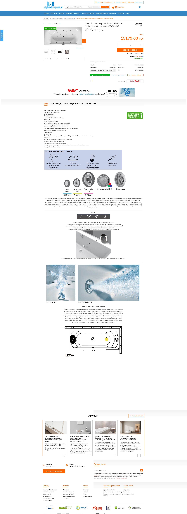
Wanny (46, 13)
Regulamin (96, 475)
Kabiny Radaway (102, 13)
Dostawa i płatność (135, 75)
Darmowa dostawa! (48, 498)
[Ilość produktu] (130, 45)
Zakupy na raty (47, 494)
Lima (60, 23)
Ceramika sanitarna (87, 13)
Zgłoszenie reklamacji (109, 490)
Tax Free (65, 498)
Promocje (121, 13)
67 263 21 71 (50, 466)
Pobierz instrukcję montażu (99, 75)
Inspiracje (86, 490)
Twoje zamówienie (129, 494)
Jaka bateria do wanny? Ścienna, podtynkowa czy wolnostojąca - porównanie (105, 438)
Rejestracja (127, 492)
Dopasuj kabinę (47, 500)
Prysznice (54, 13)
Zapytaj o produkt (118, 75)
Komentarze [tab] (91, 104)
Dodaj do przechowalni (135, 53)
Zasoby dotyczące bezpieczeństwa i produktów (57, 58)
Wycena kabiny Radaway (50, 490)
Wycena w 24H (47, 496)
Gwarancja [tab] (56, 104)
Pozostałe (112, 13)
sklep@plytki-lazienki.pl (77, 466)
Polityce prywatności (122, 478)
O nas (85, 494)
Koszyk (128, 13)
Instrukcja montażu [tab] (73, 104)
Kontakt (85, 492)
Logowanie (127, 490)
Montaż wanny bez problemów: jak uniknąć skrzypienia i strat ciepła (128, 438)
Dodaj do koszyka (130, 50)
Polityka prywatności (69, 496)
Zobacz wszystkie (136, 416)
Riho (50, 23)
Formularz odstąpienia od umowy (112, 492)
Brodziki (61, 13)
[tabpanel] (93, 234)
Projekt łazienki (87, 496)
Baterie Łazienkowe (72, 13)
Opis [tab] (46, 104)
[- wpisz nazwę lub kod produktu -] (76, 7)
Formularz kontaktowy (54, 471)
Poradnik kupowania (68, 492)
